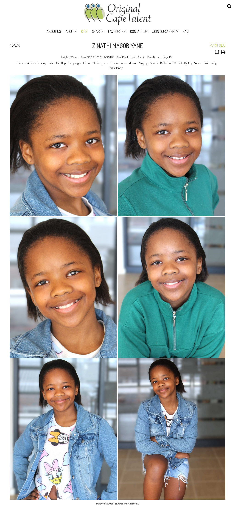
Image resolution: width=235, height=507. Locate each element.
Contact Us (139, 31)
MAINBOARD (132, 503)
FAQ (186, 31)
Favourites (117, 31)
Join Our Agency (165, 31)
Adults (71, 31)
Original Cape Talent (117, 14)
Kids (84, 31)
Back (15, 45)
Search (98, 31)
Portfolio (217, 45)
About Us (54, 31)
